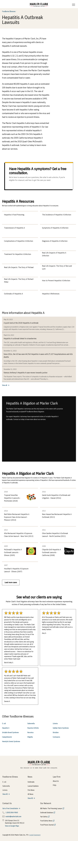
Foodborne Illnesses (9, 11)
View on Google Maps (12, 826)
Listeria (55, 723)
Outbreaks (31, 782)
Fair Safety (43, 817)
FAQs (54, 785)
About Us (56, 781)
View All (5, 794)
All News (30, 794)
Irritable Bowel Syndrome (10, 732)
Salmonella (31, 723)
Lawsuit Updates (33, 786)
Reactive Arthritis (33, 728)
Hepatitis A (5, 728)
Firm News (31, 790)
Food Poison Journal (47, 825)
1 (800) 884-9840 (12, 812)
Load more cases (11, 582)
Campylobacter (7, 737)
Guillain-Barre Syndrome (61, 728)
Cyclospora (56, 737)
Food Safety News (46, 821)
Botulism (55, 732)
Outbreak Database (46, 812)
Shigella (30, 737)
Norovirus (30, 732)
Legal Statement (35, 835)
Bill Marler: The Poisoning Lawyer (51, 808)
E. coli (4, 723)
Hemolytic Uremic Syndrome (11, 741)
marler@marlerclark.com (13, 816)
